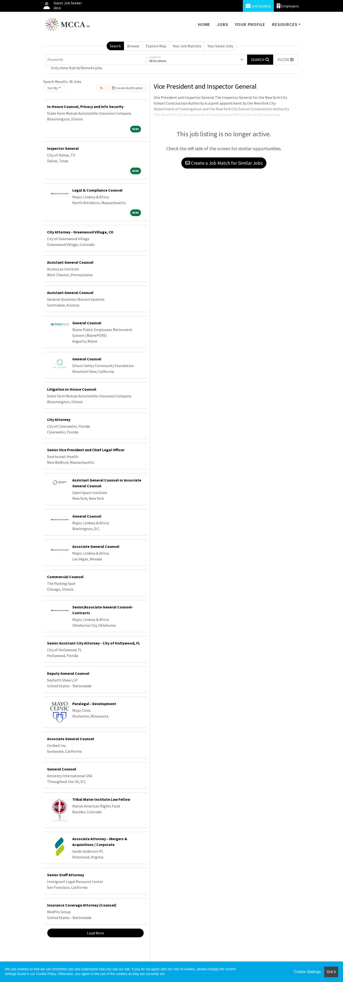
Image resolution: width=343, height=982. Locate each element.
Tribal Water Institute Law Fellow (101, 799)
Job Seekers (258, 6)
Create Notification (127, 88)
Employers (288, 6)
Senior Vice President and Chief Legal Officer (85, 449)
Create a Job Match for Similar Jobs (224, 163)
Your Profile (250, 24)
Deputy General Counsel (68, 673)
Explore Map (156, 46)
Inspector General (63, 148)
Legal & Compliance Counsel (97, 190)
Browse (133, 46)
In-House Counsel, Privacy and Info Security (85, 106)
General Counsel (86, 322)
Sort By (52, 88)
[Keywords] (95, 59)
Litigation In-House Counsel (71, 389)
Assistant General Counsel (70, 262)
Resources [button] (284, 24)
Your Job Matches (187, 46)
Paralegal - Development (94, 703)
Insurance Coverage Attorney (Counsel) (81, 905)
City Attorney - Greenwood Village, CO (80, 232)
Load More (95, 933)
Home (204, 24)
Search (115, 46)
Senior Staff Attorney (65, 874)
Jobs (222, 24)
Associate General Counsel (95, 546)
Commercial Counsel (65, 576)
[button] (285, 59)
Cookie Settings (307, 972)
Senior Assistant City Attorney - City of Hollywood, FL (93, 643)
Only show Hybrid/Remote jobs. (77, 67)
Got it (331, 972)
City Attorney (58, 419)
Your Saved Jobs (220, 46)
